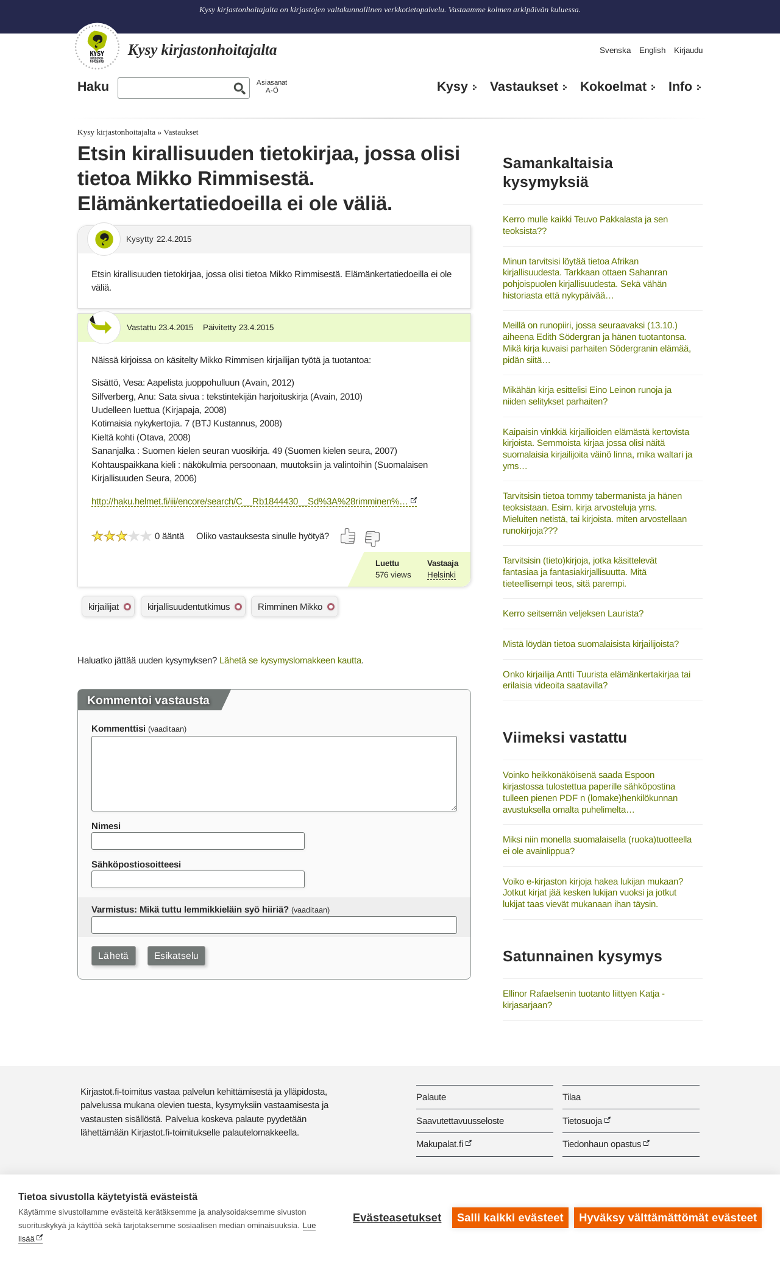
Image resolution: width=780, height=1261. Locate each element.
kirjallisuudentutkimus (188, 606)
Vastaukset (524, 86)
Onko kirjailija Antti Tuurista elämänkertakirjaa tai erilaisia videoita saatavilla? (596, 680)
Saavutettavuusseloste (460, 1120)
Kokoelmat (613, 86)
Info (680, 86)
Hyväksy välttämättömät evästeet (668, 1218)
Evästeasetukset (397, 1218)
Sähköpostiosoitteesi (136, 864)
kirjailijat (103, 606)
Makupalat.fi (439, 1144)
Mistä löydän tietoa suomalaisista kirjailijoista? (591, 643)
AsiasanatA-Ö (272, 86)
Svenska (615, 50)
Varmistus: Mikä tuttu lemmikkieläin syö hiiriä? (190, 909)
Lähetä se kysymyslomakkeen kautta (290, 660)
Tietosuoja (582, 1120)
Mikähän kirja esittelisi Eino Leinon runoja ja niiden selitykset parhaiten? (587, 395)
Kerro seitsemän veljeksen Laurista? (573, 613)
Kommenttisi (118, 728)
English (652, 50)
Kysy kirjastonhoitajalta (116, 131)
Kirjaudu (688, 50)
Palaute (431, 1097)
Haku (93, 86)
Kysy (452, 86)
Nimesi (106, 826)
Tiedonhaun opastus (601, 1144)
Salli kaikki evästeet (510, 1218)
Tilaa (571, 1097)
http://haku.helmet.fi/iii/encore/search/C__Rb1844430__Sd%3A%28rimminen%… (249, 501)
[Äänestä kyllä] (348, 536)
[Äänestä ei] (372, 539)
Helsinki (441, 574)
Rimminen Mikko (290, 606)
